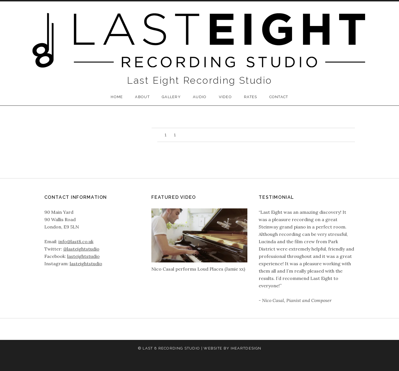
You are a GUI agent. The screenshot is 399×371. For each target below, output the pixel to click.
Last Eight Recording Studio (199, 80)
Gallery (171, 97)
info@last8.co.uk (75, 241)
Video (225, 97)
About (142, 97)
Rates (250, 97)
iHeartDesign (246, 348)
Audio (200, 97)
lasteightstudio (83, 256)
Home (117, 97)
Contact (278, 97)
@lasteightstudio (81, 249)
